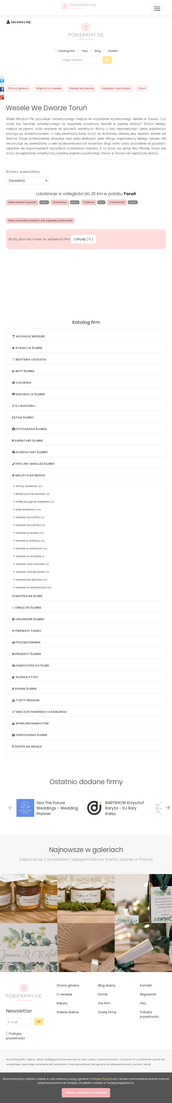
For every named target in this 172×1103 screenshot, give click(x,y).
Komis (103, 994)
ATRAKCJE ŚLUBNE (27, 348)
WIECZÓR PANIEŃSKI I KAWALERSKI (39, 712)
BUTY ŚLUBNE (23, 371)
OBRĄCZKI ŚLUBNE (26, 608)
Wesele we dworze (81, 88)
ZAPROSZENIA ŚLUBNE (29, 735)
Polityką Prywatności (104, 1079)
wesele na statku (29, 517)
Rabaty (62, 1003)
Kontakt (146, 985)
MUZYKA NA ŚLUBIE (27, 596)
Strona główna (18, 88)
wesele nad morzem (31, 564)
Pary (85, 50)
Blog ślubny (107, 985)
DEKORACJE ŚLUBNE (28, 394)
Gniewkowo (60, 202)
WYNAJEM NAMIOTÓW (30, 723)
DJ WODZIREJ (24, 406)
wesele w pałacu (29, 540)
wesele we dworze (30, 579)
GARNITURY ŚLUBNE (27, 440)
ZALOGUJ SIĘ (20, 22)
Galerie (112, 50)
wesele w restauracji (32, 587)
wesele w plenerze (30, 548)
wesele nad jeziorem (31, 572)
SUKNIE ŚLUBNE (24, 689)
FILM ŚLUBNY (23, 417)
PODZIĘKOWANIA (26, 642)
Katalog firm (66, 50)
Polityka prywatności (15, 1036)
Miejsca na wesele (48, 88)
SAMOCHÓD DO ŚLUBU (30, 665)
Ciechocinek (117, 202)
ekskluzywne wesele (32, 494)
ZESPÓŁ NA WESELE (27, 746)
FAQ (143, 1003)
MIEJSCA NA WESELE (28, 475)
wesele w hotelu (29, 533)
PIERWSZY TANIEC (27, 631)
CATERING (21, 383)
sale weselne (27, 509)
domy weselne (28, 486)
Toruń (142, 88)
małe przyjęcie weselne (34, 502)
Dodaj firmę (107, 1012)
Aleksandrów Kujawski (22, 202)
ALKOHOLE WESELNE (28, 336)
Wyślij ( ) (83, 239)
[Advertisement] (86, 283)
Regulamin (148, 994)
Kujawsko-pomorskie (116, 88)
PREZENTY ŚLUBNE (26, 654)
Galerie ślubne (68, 1012)
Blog (98, 50)
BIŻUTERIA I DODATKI (29, 359)
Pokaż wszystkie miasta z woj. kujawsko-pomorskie (40, 220)
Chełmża (88, 202)
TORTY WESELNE (26, 700)
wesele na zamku (29, 525)
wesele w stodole (29, 556)
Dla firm (104, 1003)
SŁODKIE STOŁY (25, 677)
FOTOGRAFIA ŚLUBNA (29, 429)
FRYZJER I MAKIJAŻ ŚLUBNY (33, 464)
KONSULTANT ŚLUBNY (30, 452)
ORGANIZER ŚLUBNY (28, 619)
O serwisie (64, 994)
